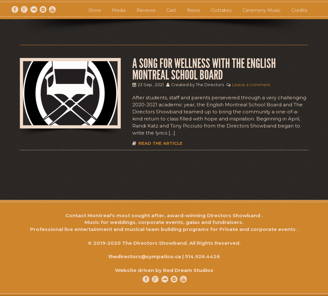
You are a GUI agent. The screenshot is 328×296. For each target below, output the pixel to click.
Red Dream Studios (188, 270)
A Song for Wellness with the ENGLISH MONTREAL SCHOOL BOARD (204, 69)
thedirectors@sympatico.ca (144, 256)
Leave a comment (251, 84)
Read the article (157, 143)
